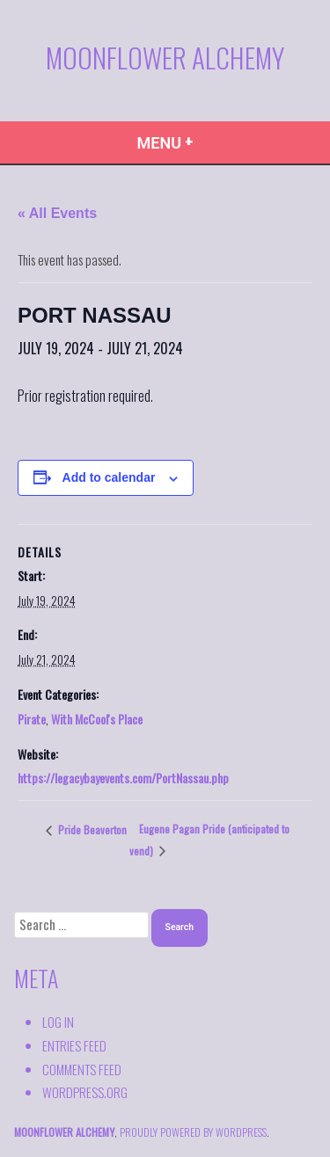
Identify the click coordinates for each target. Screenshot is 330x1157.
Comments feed (81, 1069)
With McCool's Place (97, 718)
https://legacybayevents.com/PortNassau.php (123, 777)
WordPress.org (85, 1092)
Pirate (32, 718)
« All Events (57, 213)
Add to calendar (109, 478)
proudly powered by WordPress (193, 1132)
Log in (58, 1021)
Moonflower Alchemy (165, 57)
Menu (200, 141)
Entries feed (74, 1045)
